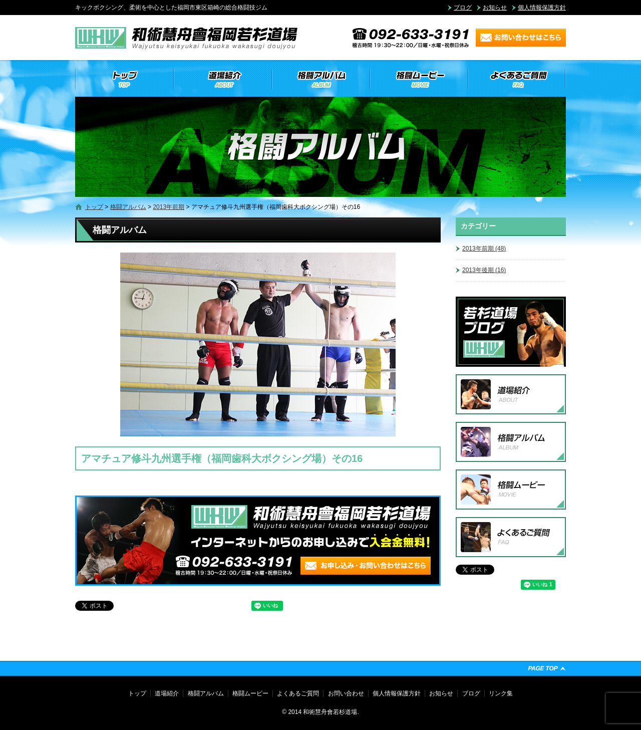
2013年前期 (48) (484, 248)
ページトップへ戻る (547, 668)
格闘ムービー (419, 79)
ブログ (463, 7)
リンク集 (501, 693)
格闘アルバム (320, 79)
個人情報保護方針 (542, 7)
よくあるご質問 (517, 79)
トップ (124, 79)
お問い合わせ (346, 693)
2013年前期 (168, 206)
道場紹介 (222, 79)
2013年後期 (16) (484, 270)
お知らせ (495, 7)
